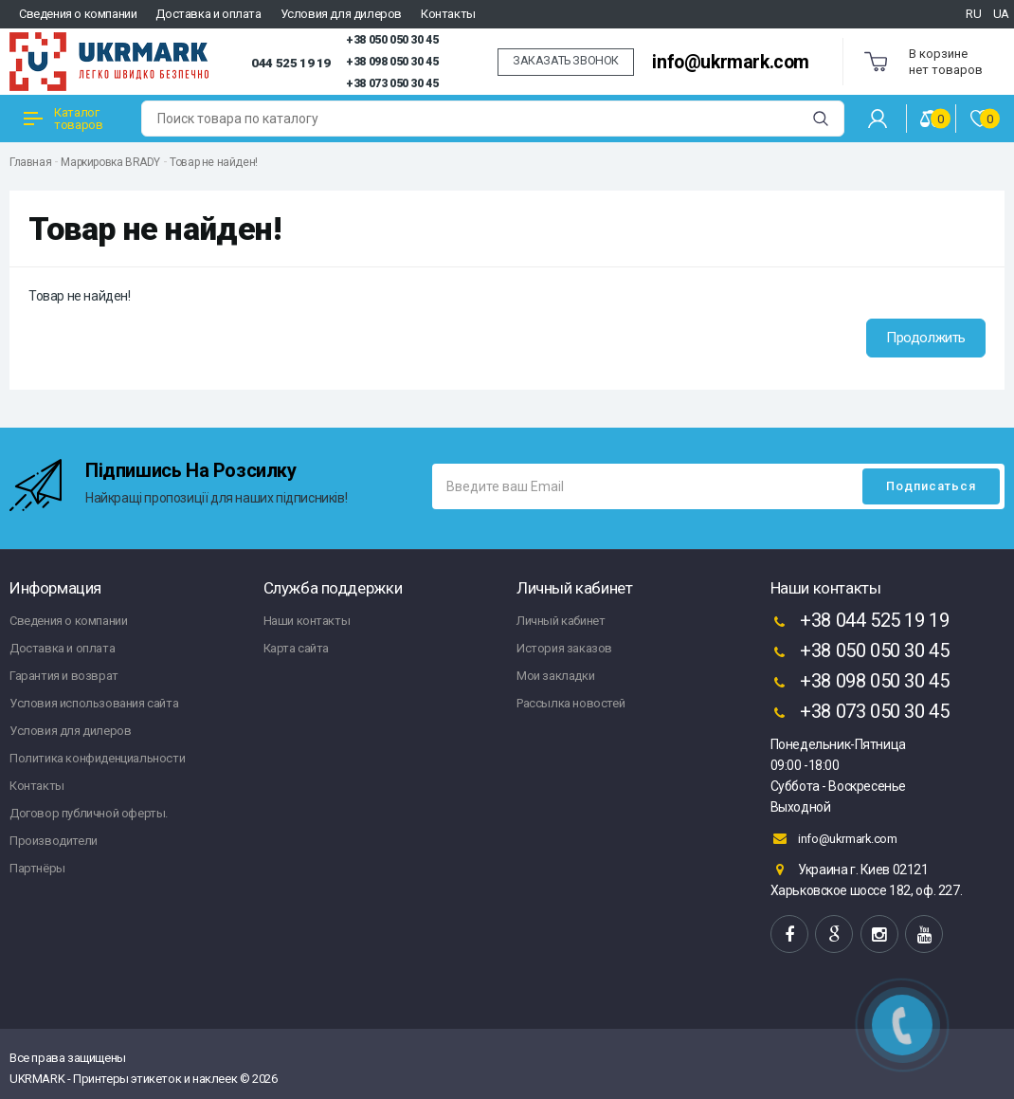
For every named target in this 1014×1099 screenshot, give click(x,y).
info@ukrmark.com (730, 62)
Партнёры (37, 868)
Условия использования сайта (93, 703)
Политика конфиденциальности (97, 758)
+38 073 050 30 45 (392, 83)
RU (973, 14)
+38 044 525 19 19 (860, 622)
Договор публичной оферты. (88, 813)
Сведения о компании (77, 14)
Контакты (448, 14)
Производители (53, 840)
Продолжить (926, 337)
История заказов (564, 648)
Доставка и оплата (208, 14)
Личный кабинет (560, 621)
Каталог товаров (63, 118)
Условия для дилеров (341, 14)
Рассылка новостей (570, 703)
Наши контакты (307, 621)
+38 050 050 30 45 (392, 39)
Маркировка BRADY (110, 162)
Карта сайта (296, 648)
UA (1001, 14)
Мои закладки (555, 676)
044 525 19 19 (291, 62)
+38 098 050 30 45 (392, 61)
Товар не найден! (214, 162)
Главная (30, 162)
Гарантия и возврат (63, 676)
